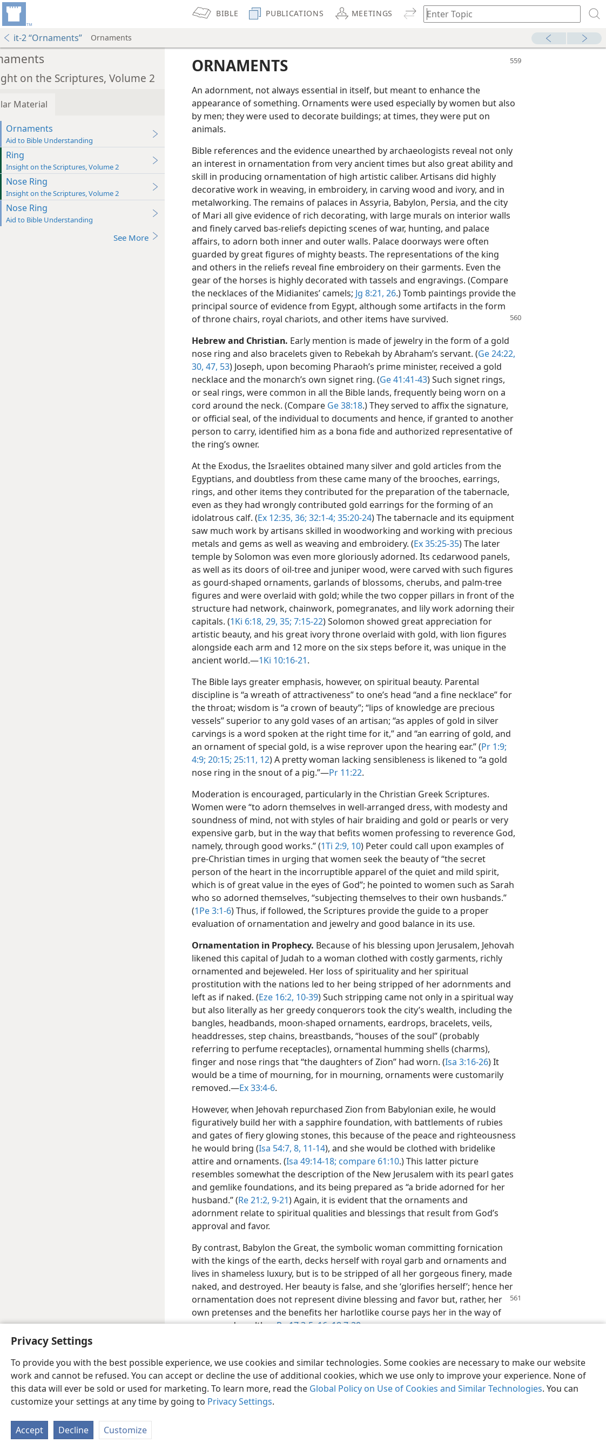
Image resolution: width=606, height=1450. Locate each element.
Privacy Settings (239, 1401)
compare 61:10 (392, 1161)
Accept (29, 1430)
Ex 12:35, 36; (306, 518)
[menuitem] (16, 14)
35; (309, 621)
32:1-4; (345, 518)
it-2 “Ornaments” (42, 38)
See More (161, 237)
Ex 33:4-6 (281, 1088)
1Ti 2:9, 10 (365, 846)
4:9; (223, 759)
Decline (73, 1430)
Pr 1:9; (518, 747)
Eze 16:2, (300, 997)
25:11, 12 (275, 759)
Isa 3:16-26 (491, 1062)
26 (414, 293)
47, (235, 366)
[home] (16, 14)
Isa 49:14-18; (336, 1161)
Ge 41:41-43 (428, 379)
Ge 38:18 (369, 405)
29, (295, 621)
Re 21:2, (278, 1200)
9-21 (303, 1200)
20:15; (243, 759)
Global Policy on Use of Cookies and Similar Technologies (425, 1388)
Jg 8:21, (394, 293)
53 (248, 366)
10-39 (330, 997)
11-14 (337, 1148)
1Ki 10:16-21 (307, 660)
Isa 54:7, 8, (304, 1148)
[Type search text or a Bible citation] (497, 14)
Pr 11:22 (369, 772)
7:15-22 (331, 621)
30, (222, 366)
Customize (125, 1430)
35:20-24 (378, 518)
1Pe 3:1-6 (237, 911)
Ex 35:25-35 (460, 544)
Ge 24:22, (521, 354)
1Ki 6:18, (271, 621)
